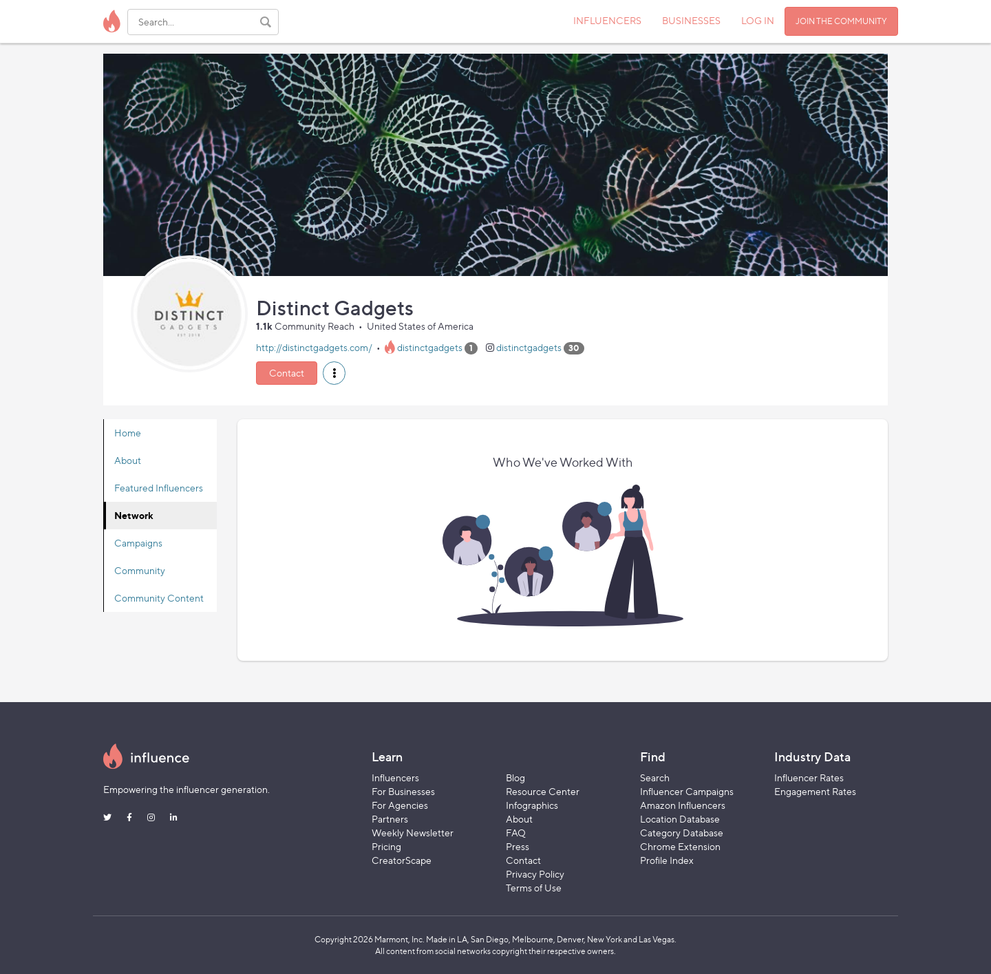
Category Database (681, 832)
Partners (390, 819)
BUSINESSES (691, 20)
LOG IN (757, 20)
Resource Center (542, 791)
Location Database (680, 819)
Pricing (386, 846)
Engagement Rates (815, 791)
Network (133, 515)
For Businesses (403, 791)
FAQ (516, 832)
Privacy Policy (535, 874)
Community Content (159, 598)
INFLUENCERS (607, 20)
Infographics (532, 805)
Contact (286, 373)
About (127, 460)
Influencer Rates (809, 777)
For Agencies (400, 805)
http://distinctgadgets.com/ (314, 347)
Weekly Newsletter (413, 832)
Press (517, 846)
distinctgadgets (429, 347)
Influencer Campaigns (687, 791)
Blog (515, 777)
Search (655, 777)
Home (127, 432)
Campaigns (138, 543)
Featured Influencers (158, 488)
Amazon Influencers (682, 805)
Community (139, 570)
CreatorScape (401, 860)
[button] (334, 373)
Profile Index (667, 860)
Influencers (395, 777)
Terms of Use (534, 887)
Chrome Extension (680, 846)
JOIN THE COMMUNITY (841, 21)
